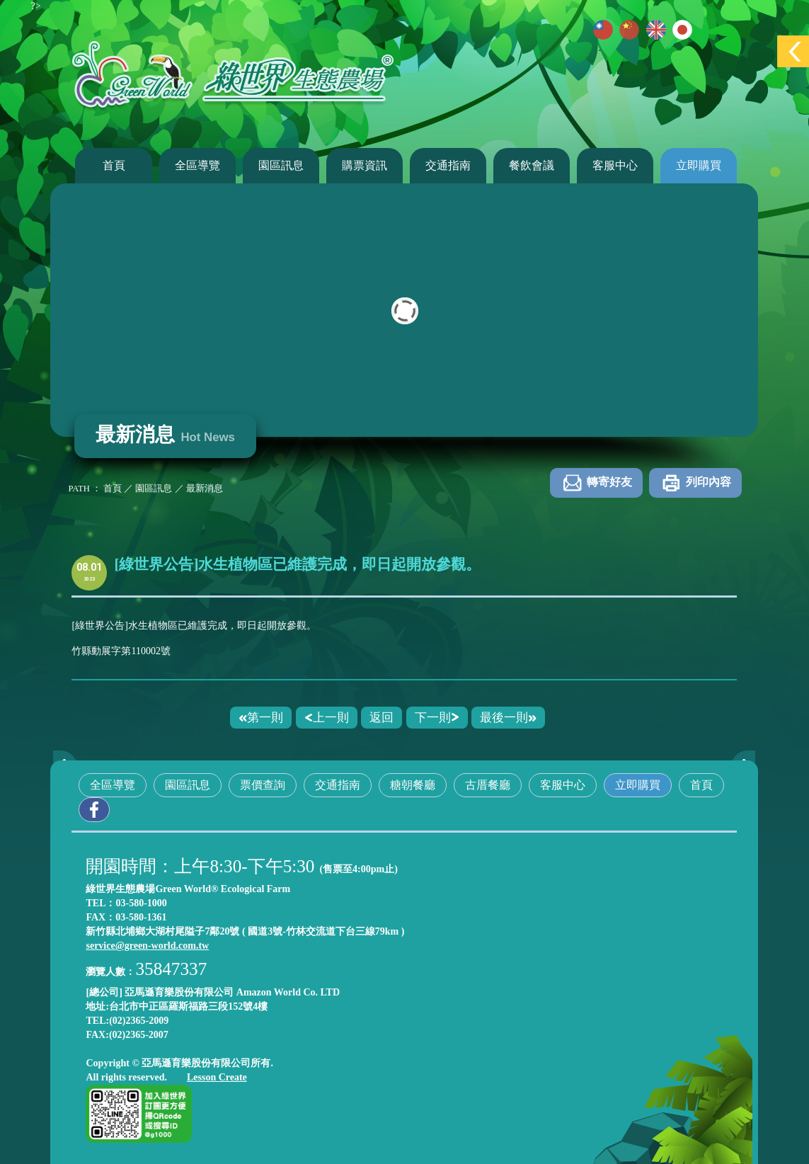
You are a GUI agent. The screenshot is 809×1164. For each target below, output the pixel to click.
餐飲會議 (531, 165)
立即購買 (698, 165)
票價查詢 (262, 785)
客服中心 (615, 165)
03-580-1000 (141, 903)
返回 (381, 717)
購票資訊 (364, 165)
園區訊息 (281, 165)
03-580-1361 (140, 917)
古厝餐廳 (487, 785)
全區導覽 (197, 165)
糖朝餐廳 (412, 785)
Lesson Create (217, 1077)
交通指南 (448, 165)
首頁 (114, 165)
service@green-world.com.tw (147, 945)
